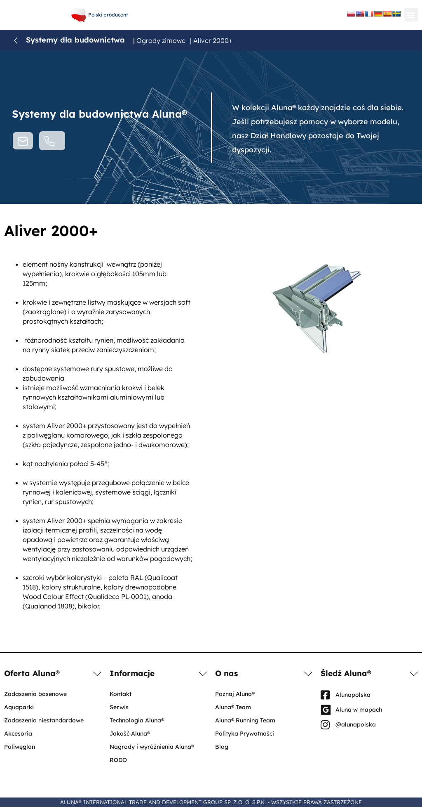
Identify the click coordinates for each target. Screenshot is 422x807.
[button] (411, 14)
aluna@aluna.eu (209, 17)
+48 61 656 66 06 (209, 8)
